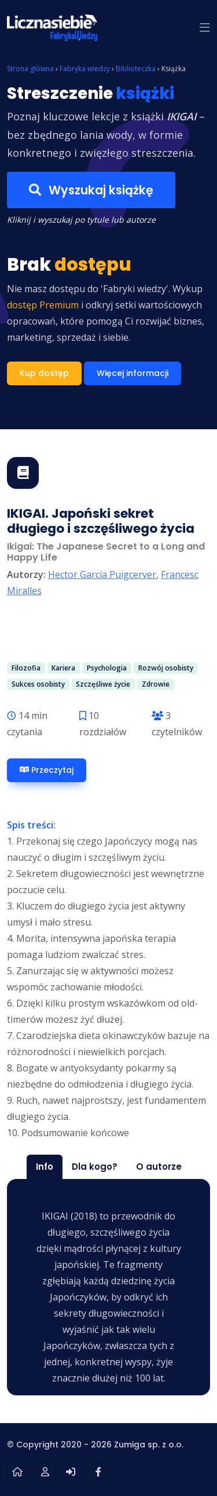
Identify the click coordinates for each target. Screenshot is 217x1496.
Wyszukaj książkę (91, 190)
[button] (205, 28)
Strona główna (30, 68)
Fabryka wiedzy (85, 68)
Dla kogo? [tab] (94, 1166)
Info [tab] (44, 1166)
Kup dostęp (44, 373)
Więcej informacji (132, 373)
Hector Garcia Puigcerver (102, 574)
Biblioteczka (136, 68)
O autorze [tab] (159, 1166)
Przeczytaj (46, 770)
